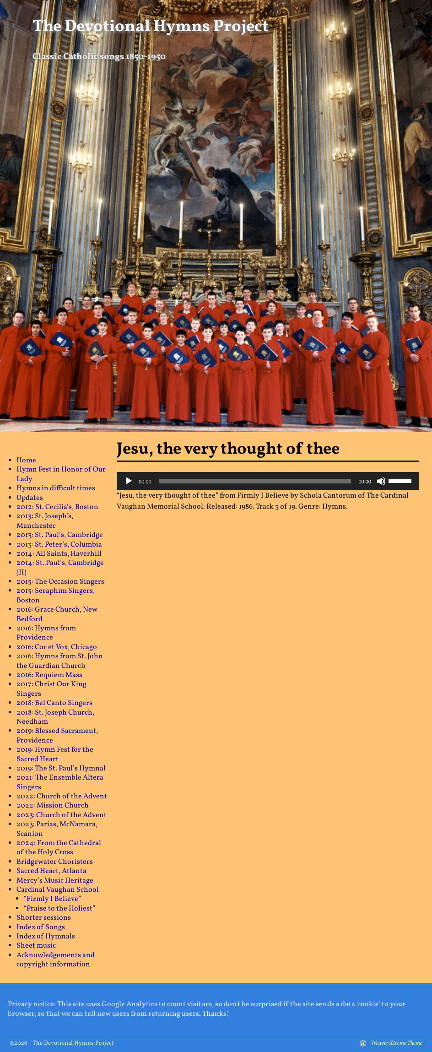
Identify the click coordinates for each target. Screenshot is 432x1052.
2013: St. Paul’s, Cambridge (59, 535)
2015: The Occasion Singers (60, 582)
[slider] (255, 481)
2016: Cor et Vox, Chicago (56, 647)
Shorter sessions (43, 918)
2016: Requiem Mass (49, 675)
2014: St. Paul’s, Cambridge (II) (60, 567)
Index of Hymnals (45, 937)
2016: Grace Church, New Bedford (56, 614)
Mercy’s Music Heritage (54, 881)
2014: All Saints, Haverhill (59, 554)
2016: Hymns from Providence (46, 633)
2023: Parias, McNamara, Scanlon (56, 829)
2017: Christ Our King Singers (51, 689)
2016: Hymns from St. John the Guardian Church (59, 661)
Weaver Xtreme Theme (396, 1043)
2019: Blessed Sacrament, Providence (57, 735)
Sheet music (36, 946)
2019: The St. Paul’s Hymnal (61, 769)
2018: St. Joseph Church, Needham (55, 717)
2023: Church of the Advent (61, 815)
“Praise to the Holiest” (59, 909)
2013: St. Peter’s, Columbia (59, 545)
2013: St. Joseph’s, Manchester (44, 521)
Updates (29, 498)
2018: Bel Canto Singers (54, 703)
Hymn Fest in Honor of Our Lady (61, 474)
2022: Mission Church (52, 806)
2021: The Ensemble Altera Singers (59, 782)
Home (26, 461)
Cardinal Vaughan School (57, 890)
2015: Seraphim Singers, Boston (55, 595)
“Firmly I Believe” (52, 899)
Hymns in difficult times (55, 488)
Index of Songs (40, 927)
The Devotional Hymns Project (150, 27)
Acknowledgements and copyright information (55, 960)
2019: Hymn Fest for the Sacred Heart (54, 754)
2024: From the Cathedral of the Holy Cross (58, 847)
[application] (268, 481)
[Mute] (381, 481)
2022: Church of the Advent (61, 797)
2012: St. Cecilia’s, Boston (57, 507)
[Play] (128, 481)
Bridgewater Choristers (54, 862)
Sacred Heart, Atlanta (51, 871)
